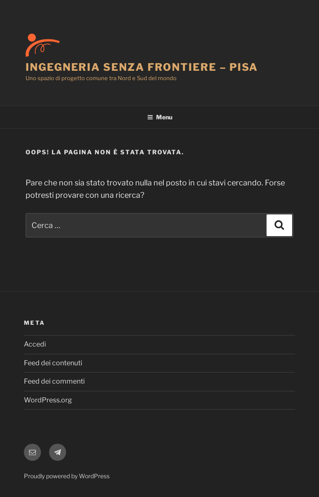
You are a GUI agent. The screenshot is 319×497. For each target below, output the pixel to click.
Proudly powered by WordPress (67, 476)
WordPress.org (48, 400)
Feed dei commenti (54, 381)
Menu (159, 117)
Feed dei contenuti (53, 363)
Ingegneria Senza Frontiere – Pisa (142, 67)
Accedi (35, 344)
